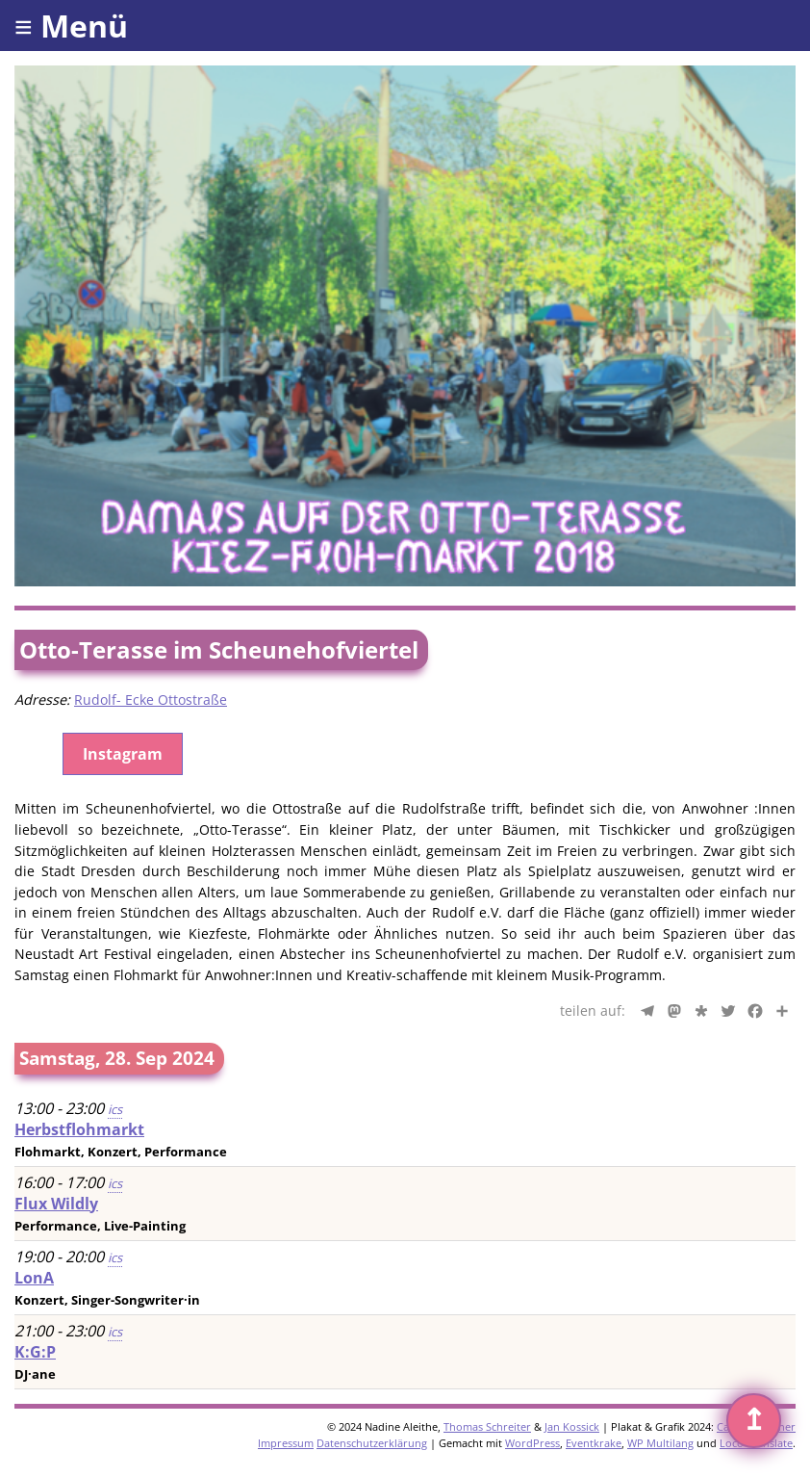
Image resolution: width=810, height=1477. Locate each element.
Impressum (286, 1443)
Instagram (123, 753)
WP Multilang (660, 1443)
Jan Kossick (571, 1426)
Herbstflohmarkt (79, 1129)
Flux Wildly (56, 1203)
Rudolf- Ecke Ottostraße (150, 699)
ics (115, 1109)
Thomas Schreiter (487, 1426)
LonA (34, 1277)
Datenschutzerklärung (371, 1443)
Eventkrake (593, 1443)
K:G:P (35, 1351)
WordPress (532, 1443)
